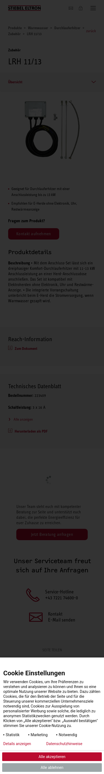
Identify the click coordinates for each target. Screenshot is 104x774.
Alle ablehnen (52, 767)
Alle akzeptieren (52, 757)
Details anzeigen (17, 744)
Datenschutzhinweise (64, 744)
